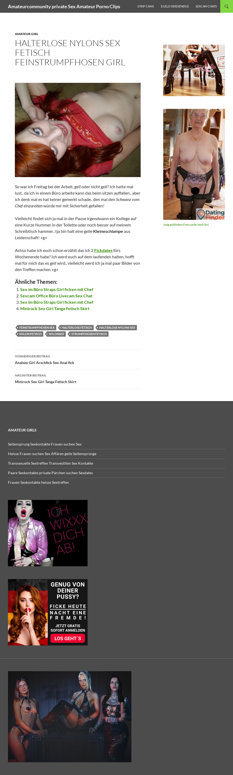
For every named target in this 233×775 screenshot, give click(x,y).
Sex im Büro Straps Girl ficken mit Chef (56, 289)
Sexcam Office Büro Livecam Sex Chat (56, 295)
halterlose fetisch (77, 327)
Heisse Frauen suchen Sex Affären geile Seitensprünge (52, 453)
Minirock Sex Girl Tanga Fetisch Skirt (54, 308)
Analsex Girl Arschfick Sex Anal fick (78, 359)
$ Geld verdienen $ (175, 6)
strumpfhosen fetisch (89, 334)
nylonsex (56, 334)
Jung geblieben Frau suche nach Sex (186, 224)
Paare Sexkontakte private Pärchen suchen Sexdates (50, 472)
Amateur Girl (26, 34)
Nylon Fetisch (30, 334)
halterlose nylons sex (117, 327)
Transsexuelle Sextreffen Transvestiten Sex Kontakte (50, 463)
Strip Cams (145, 6)
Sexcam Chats (206, 6)
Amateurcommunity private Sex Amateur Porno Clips (64, 6)
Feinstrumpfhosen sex (36, 327)
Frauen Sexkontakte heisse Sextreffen (38, 482)
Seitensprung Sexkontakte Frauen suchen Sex (44, 444)
